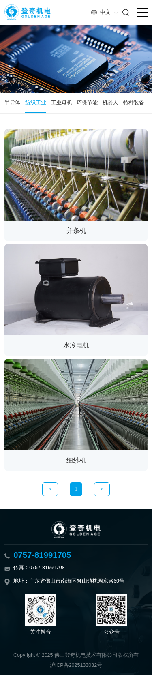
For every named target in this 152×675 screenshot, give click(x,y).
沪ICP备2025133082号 (76, 665)
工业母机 (61, 102)
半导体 (12, 102)
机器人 (110, 102)
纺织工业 (35, 102)
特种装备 (133, 102)
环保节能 (87, 102)
